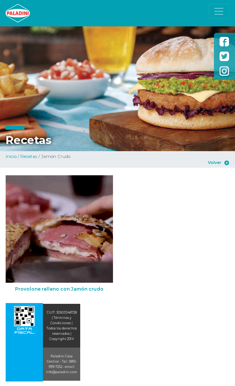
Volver (214, 162)
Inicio (11, 156)
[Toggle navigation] (218, 11)
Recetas (28, 156)
